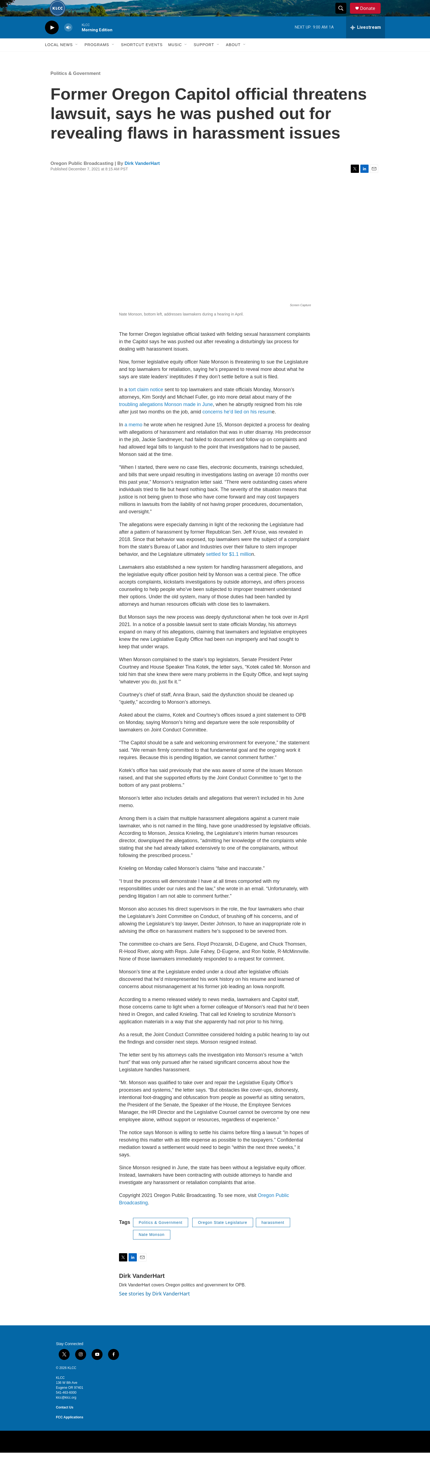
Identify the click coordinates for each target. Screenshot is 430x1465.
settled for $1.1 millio (228, 566)
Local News (59, 57)
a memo (133, 437)
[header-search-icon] (343, 14)
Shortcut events (142, 57)
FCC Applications (69, 1430)
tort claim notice (146, 402)
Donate (371, 14)
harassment (273, 1235)
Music (175, 57)
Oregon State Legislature (222, 1235)
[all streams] (365, 40)
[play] (51, 40)
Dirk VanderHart (142, 175)
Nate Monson (152, 1247)
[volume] (68, 40)
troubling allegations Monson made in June (166, 416)
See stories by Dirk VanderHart (154, 1306)
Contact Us (64, 1420)
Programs (96, 57)
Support (204, 57)
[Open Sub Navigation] (77, 57)
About (233, 57)
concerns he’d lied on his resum (236, 424)
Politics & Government (75, 85)
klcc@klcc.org (66, 1410)
